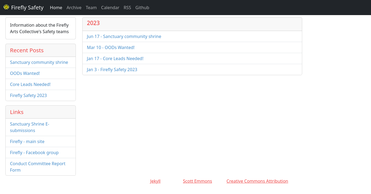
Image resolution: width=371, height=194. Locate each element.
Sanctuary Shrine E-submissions (29, 127)
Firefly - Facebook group (34, 152)
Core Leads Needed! (30, 84)
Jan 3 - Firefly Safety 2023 (112, 69)
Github (142, 8)
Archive (74, 8)
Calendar (110, 8)
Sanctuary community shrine (39, 62)
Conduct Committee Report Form (38, 167)
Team (91, 8)
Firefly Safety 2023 (28, 95)
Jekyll (155, 181)
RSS (127, 8)
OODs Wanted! (25, 73)
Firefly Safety (23, 7)
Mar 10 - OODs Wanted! (111, 47)
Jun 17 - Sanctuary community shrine (124, 36)
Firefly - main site (27, 141)
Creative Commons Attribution (257, 181)
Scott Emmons (197, 181)
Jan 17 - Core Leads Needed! (115, 58)
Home (56, 8)
